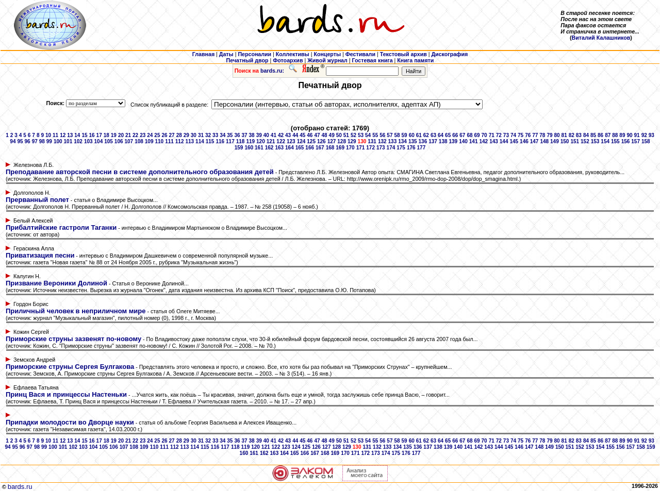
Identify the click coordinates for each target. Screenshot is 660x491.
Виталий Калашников (601, 38)
